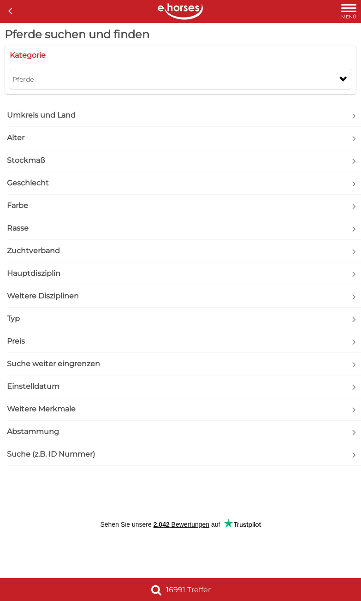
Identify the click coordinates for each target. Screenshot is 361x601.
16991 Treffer (181, 589)
